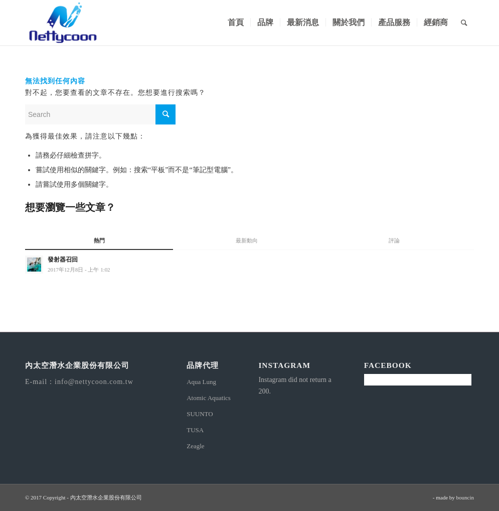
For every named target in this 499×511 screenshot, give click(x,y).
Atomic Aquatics (209, 398)
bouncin (465, 497)
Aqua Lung (201, 382)
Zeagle (195, 446)
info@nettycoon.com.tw (94, 382)
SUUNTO (200, 414)
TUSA (195, 430)
